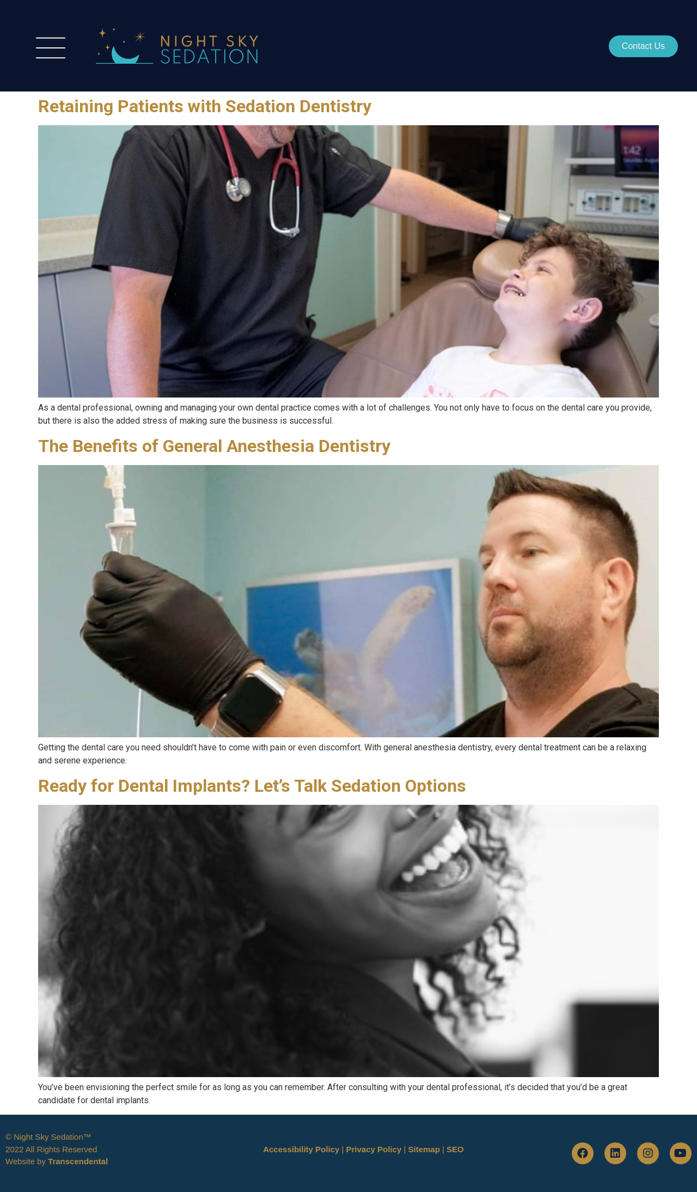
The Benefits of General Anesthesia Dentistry (214, 446)
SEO (455, 1149)
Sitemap (423, 1149)
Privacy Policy (374, 1149)
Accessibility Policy (301, 1149)
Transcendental (78, 1161)
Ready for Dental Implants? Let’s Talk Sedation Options (252, 785)
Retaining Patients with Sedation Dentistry (204, 106)
